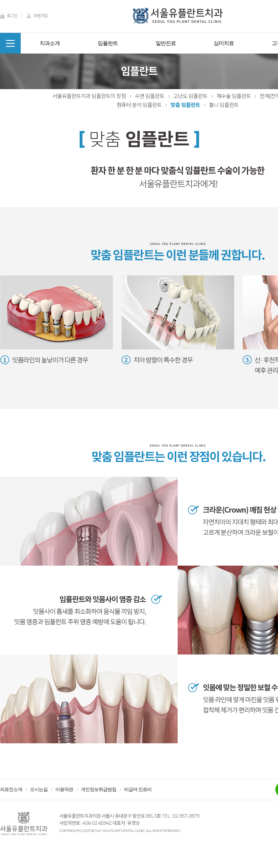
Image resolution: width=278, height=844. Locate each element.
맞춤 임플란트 (185, 105)
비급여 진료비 (138, 789)
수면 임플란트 (149, 96)
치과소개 (50, 43)
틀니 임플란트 (224, 105)
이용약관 (64, 789)
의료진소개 (11, 789)
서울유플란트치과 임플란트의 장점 (89, 96)
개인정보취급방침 (98, 789)
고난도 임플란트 (190, 96)
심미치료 (224, 43)
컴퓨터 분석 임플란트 (139, 105)
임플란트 (108, 43)
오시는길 (39, 789)
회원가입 (36, 16)
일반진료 (166, 43)
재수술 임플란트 (233, 96)
